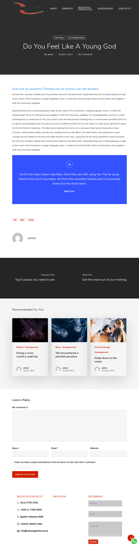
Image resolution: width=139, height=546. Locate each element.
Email (54, 448)
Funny (31, 220)
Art (15, 220)
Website (94, 448)
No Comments (85, 54)
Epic (22, 220)
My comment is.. (20, 407)
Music (58, 347)
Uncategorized (76, 37)
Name (16, 448)
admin (50, 54)
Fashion (19, 347)
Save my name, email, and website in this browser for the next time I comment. (55, 462)
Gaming (59, 37)
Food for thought (102, 347)
